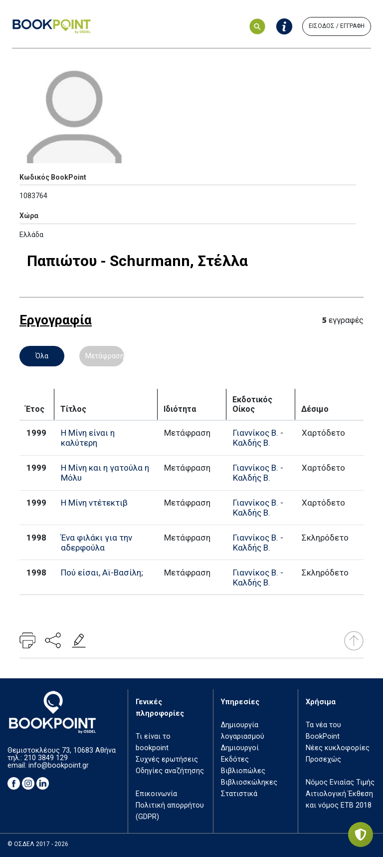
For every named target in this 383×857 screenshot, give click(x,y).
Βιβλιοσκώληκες (249, 782)
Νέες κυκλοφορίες (338, 748)
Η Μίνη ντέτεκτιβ (94, 503)
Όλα (41, 356)
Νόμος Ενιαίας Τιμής (340, 782)
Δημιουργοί (240, 748)
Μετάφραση (104, 356)
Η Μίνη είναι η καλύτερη (88, 438)
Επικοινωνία (156, 794)
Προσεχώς (323, 759)
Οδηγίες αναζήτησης (170, 771)
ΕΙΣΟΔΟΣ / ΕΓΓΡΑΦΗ (337, 25)
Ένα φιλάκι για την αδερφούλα (96, 543)
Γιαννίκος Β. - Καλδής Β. (258, 438)
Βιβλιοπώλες (243, 771)
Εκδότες (235, 759)
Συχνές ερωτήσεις (167, 759)
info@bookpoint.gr (58, 765)
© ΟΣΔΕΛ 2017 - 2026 (37, 844)
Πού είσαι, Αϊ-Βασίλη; (102, 572)
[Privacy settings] (360, 834)
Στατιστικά (239, 794)
